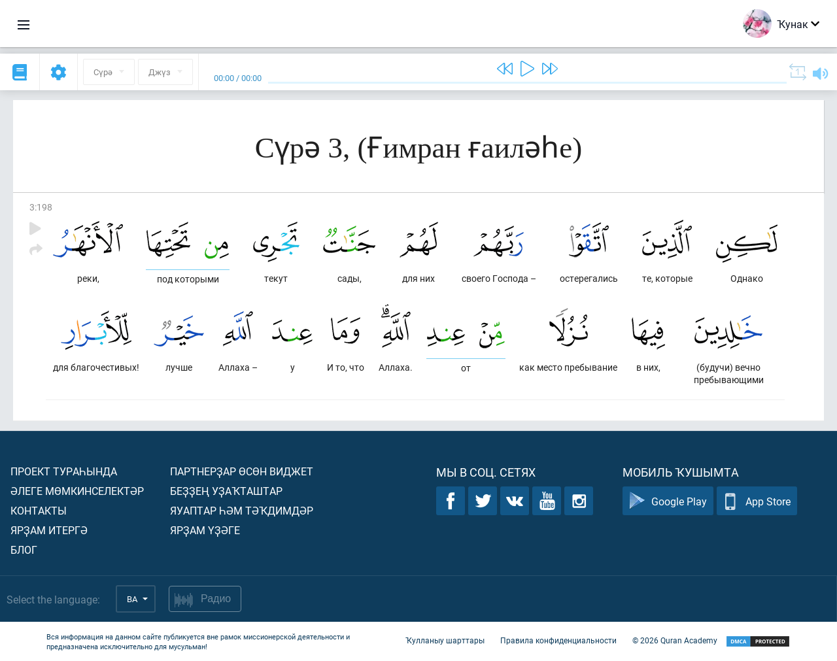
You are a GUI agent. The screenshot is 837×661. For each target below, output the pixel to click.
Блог (23, 549)
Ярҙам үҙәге (205, 530)
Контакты (38, 510)
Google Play (668, 501)
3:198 (40, 207)
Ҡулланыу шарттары (445, 640)
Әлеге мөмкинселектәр (77, 491)
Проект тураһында (63, 471)
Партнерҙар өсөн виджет (241, 471)
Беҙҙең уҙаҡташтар (226, 491)
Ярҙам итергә (49, 530)
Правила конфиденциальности (558, 640)
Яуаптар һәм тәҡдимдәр (241, 510)
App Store (757, 501)
